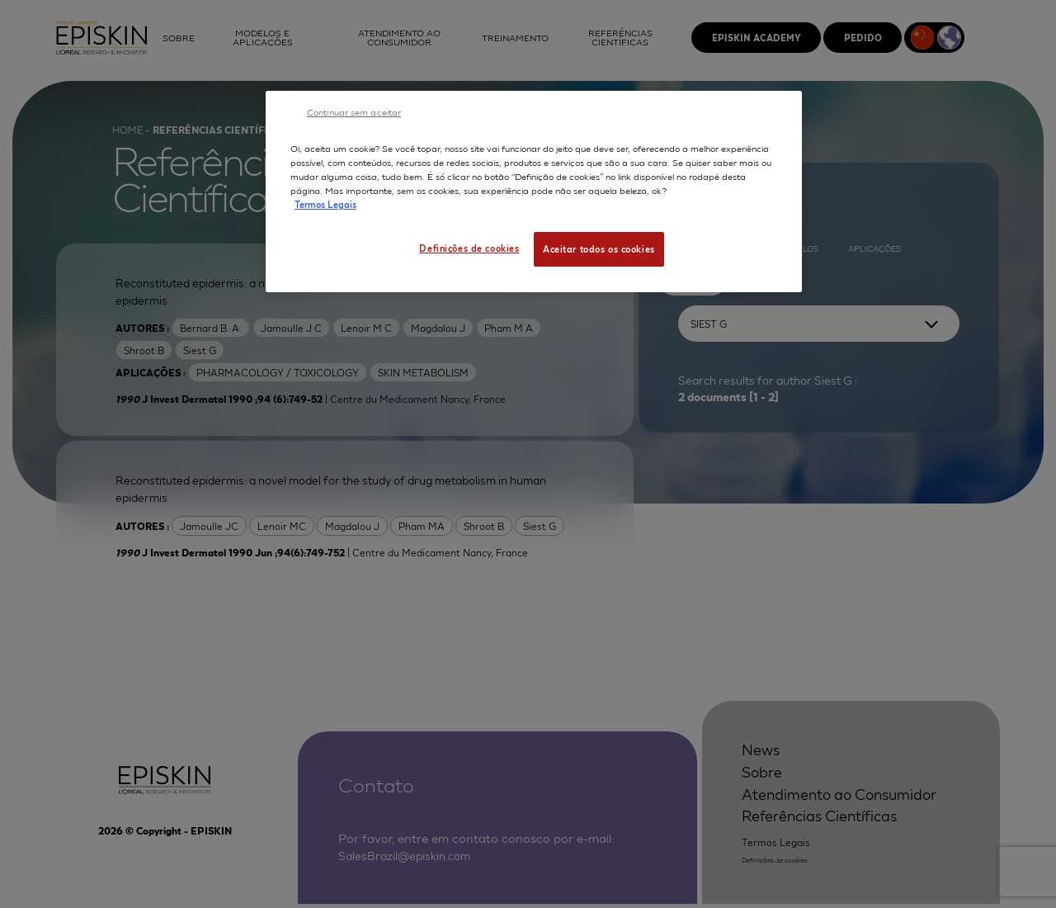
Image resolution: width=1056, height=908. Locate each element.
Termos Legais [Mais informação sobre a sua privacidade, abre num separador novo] (325, 203)
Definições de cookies (469, 247)
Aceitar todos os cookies (599, 248)
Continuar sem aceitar (354, 111)
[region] (534, 191)
